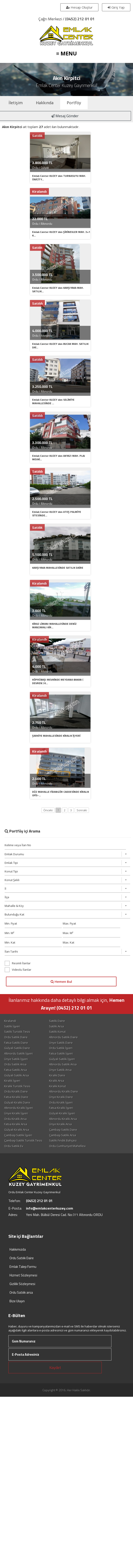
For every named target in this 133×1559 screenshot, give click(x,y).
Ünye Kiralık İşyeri (17, 1173)
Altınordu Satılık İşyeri (19, 1110)
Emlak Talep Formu (22, 1328)
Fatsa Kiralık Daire (17, 1156)
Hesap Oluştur (78, 7)
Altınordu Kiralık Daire (74, 1150)
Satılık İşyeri (13, 1081)
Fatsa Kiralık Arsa (16, 1185)
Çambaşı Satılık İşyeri (19, 1196)
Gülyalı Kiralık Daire (18, 1162)
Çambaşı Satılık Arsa (73, 1196)
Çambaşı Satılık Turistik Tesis (24, 1202)
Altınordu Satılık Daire (74, 1093)
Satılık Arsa (67, 1081)
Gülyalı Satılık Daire (18, 1104)
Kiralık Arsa (67, 1139)
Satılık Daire (68, 1076)
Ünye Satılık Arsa (71, 1127)
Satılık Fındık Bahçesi (74, 1202)
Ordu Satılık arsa (21, 1354)
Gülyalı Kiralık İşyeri (73, 1173)
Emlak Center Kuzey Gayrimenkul (66, 85)
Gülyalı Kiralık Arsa (17, 1190)
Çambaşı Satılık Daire (74, 1190)
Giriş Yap (115, 7)
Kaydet (55, 1430)
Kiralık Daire (68, 1133)
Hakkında (45, 102)
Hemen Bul (62, 1036)
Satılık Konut (68, 1087)
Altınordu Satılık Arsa (74, 1121)
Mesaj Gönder (66, 115)
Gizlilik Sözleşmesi (22, 1345)
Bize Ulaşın (17, 1363)
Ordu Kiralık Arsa (16, 1179)
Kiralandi (11, 1076)
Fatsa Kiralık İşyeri (72, 1167)
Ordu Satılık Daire (17, 1093)
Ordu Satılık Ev (14, 1208)
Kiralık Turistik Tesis (18, 1144)
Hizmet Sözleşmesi (23, 1337)
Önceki (48, 865)
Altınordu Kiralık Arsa (74, 1179)
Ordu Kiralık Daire (17, 1150)
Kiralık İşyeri (13, 1139)
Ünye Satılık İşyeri (17, 1116)
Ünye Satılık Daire (72, 1098)
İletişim (16, 102)
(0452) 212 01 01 (79, 19)
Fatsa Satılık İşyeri (72, 1110)
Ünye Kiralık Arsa (71, 1185)
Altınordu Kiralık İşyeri (19, 1167)
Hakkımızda (17, 1311)
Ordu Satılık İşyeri (71, 1104)
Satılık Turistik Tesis (18, 1087)
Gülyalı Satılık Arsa (17, 1133)
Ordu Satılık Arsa (16, 1121)
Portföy (74, 102)
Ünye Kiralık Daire (72, 1156)
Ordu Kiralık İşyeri (72, 1162)
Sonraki (82, 865)
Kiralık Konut (68, 1144)
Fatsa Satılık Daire (17, 1098)
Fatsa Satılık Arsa (16, 1127)
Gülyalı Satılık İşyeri (73, 1116)
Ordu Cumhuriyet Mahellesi (78, 1208)
